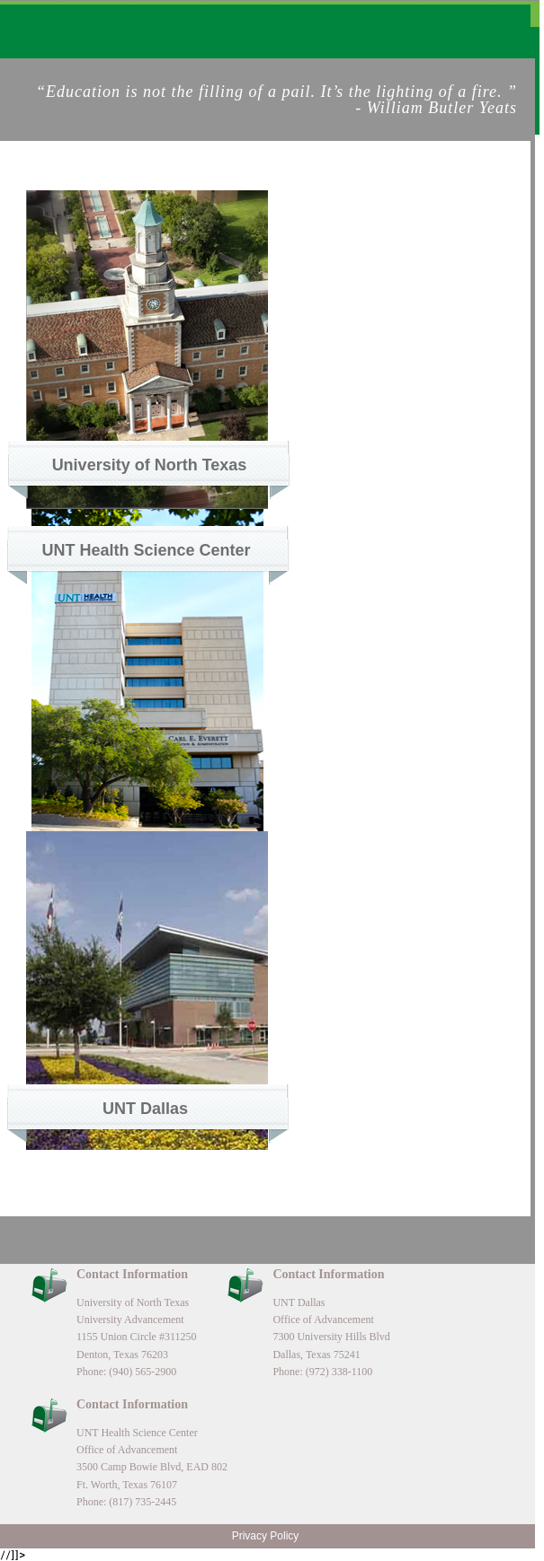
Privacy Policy (265, 1536)
